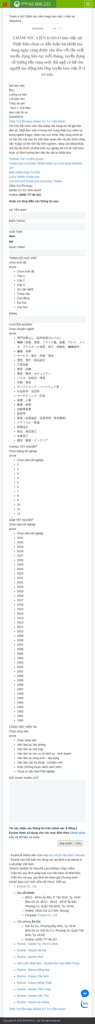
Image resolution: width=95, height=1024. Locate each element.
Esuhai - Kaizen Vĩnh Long (34, 989)
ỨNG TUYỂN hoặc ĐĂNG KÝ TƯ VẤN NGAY (37, 121)
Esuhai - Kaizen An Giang (33, 1002)
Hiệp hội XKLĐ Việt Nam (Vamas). (63, 855)
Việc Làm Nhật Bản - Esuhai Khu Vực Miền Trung (48, 963)
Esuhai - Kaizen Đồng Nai (33, 969)
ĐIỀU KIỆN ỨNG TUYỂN (24, 172)
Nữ (11, 241)
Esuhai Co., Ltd (26, 886)
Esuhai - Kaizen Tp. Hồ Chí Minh (37, 943)
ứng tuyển (65, 843)
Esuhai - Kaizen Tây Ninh (33, 976)
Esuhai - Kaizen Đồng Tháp (34, 982)
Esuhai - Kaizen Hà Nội (31, 950)
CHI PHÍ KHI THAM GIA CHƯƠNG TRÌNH (35, 181)
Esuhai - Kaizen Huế (30, 956)
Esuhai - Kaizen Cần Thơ (33, 995)
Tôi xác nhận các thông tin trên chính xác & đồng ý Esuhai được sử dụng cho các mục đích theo (47, 833)
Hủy (78, 843)
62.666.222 (36, 3)
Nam (12, 236)
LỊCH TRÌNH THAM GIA (24, 177)
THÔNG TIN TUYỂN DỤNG (26, 159)
